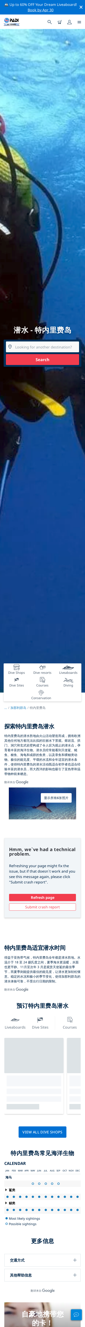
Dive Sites (40, 1022)
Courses (70, 1022)
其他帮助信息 (21, 1275)
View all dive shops (42, 1132)
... (7, 707)
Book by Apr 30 (40, 9)
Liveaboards (15, 1022)
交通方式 (17, 1260)
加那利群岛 (18, 707)
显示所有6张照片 (56, 798)
